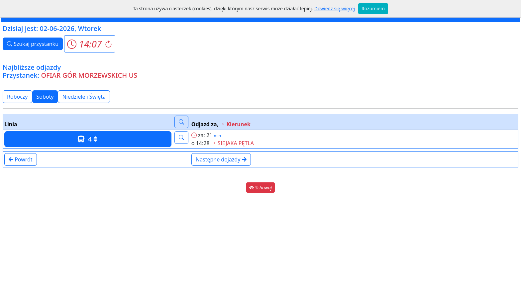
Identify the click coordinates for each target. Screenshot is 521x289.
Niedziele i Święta (84, 96)
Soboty (45, 96)
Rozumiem (373, 8)
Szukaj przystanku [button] (32, 44)
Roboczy (17, 96)
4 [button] (88, 139)
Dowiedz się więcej (334, 8)
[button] (89, 43)
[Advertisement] (260, 240)
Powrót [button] (21, 159)
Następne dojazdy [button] (221, 159)
